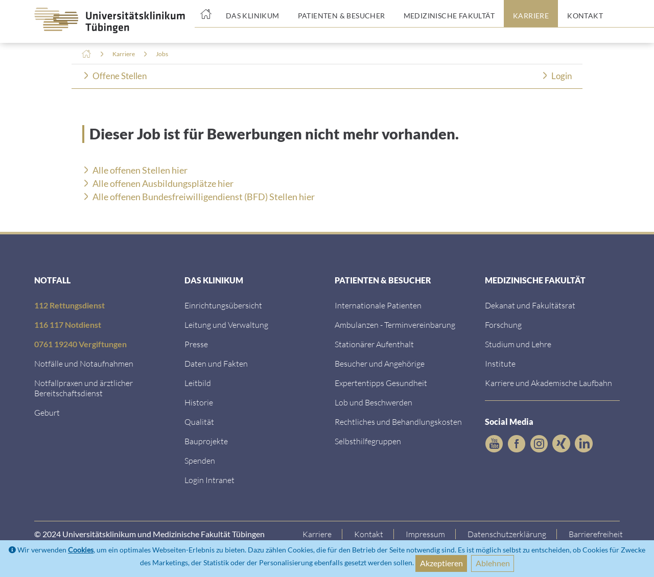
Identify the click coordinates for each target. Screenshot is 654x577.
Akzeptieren (441, 563)
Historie (198, 402)
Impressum (426, 534)
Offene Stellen (119, 75)
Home (86, 54)
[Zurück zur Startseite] (101, 20)
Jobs (162, 54)
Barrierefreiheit (596, 534)
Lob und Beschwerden (373, 402)
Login (561, 75)
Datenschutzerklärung (507, 534)
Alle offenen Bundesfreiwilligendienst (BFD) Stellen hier (203, 196)
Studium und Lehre (518, 344)
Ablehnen (493, 563)
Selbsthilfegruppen (368, 441)
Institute (500, 363)
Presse (196, 344)
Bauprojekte (206, 441)
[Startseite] (206, 14)
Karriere (123, 54)
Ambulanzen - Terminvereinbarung (395, 324)
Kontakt (369, 534)
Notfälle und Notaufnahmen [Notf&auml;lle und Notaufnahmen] (83, 363)
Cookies (81, 550)
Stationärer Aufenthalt (374, 344)
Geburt (47, 412)
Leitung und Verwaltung (226, 324)
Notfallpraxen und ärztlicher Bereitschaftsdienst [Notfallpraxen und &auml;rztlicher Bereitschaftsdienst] (83, 388)
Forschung (503, 324)
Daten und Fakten (216, 363)
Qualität (199, 421)
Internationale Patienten (378, 305)
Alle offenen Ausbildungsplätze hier (162, 183)
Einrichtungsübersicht (223, 305)
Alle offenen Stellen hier (140, 170)
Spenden (199, 460)
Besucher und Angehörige (380, 363)
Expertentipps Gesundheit (381, 383)
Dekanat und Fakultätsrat (530, 305)
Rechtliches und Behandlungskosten (398, 421)
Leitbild (197, 383)
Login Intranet (209, 480)
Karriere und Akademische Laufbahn (548, 383)
